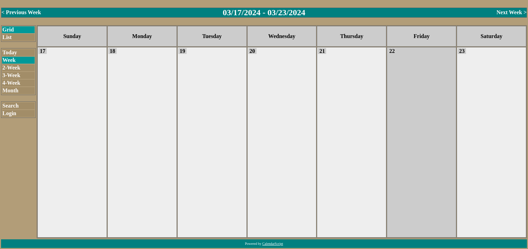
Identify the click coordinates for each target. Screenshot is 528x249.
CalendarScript (272, 244)
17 (42, 51)
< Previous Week (21, 12)
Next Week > (511, 12)
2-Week (11, 68)
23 (462, 51)
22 (392, 51)
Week (9, 60)
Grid (8, 30)
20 (252, 51)
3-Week (11, 75)
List (7, 37)
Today (9, 52)
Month (10, 90)
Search (10, 106)
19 (182, 51)
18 (112, 51)
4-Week (11, 83)
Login (9, 113)
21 (322, 51)
